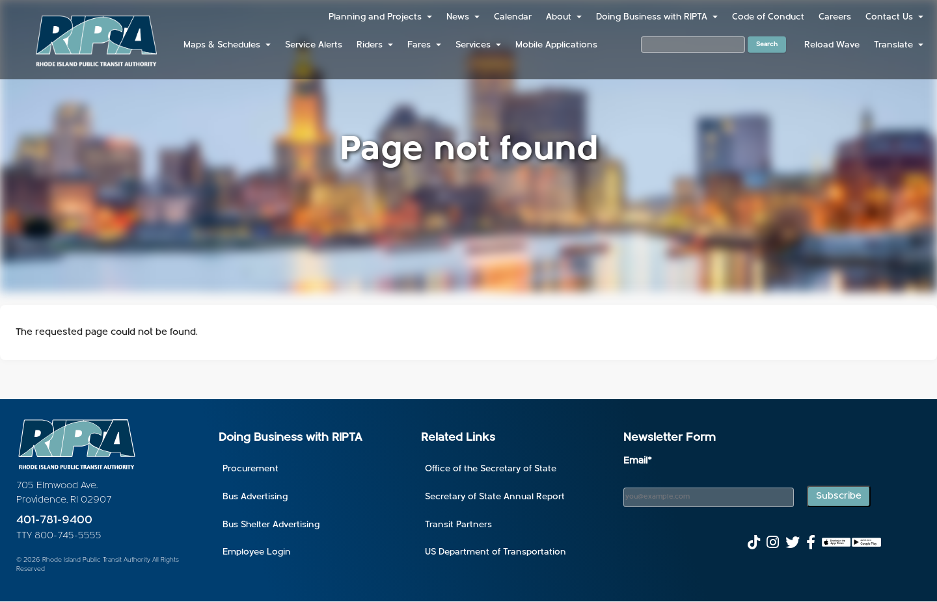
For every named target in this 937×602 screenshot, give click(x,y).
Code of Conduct (768, 17)
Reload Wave (832, 45)
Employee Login (257, 552)
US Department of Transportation (495, 552)
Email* (637, 461)
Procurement (250, 469)
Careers (835, 17)
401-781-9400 (54, 520)
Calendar (513, 17)
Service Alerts (313, 45)
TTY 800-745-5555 (59, 536)
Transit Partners (458, 525)
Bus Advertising (255, 497)
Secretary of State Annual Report (495, 497)
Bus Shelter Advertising (271, 525)
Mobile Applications (556, 45)
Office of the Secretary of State (490, 469)
